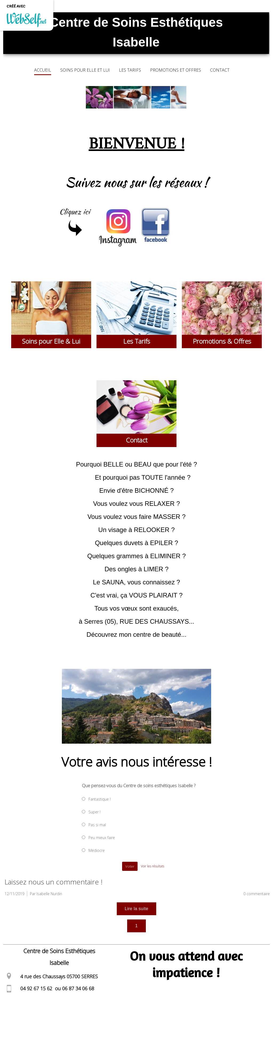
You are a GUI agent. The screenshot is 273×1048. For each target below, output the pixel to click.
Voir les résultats (152, 866)
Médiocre (97, 850)
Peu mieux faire (102, 837)
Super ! (95, 811)
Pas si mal (97, 824)
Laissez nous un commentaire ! (53, 881)
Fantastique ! (100, 799)
